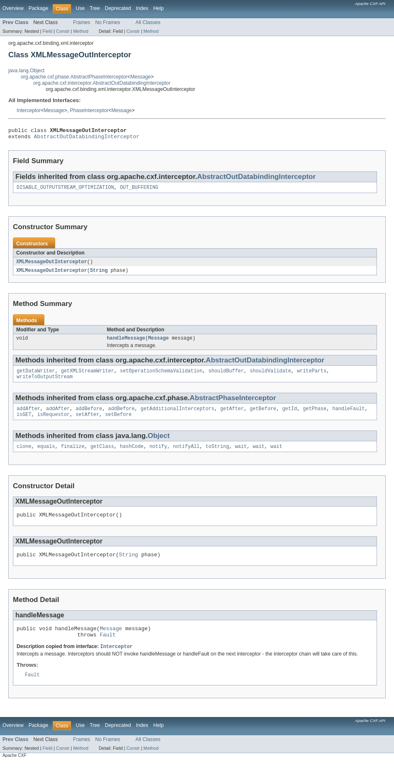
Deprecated (118, 8)
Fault (107, 648)
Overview (13, 8)
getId (289, 416)
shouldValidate (270, 376)
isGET (24, 422)
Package (38, 8)
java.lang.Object (26, 70)
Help (158, 8)
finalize (73, 455)
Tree (95, 8)
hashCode (132, 455)
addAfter (28, 416)
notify (158, 455)
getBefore (263, 416)
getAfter (232, 416)
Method (80, 31)
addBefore (89, 416)
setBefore (118, 422)
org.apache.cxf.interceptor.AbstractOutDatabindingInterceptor (101, 83)
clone (24, 455)
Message (140, 77)
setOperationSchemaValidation (161, 376)
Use (80, 8)
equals (46, 455)
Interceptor (29, 110)
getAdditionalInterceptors (178, 416)
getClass (102, 455)
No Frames (107, 22)
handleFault (349, 416)
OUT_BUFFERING (139, 190)
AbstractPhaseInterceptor (233, 405)
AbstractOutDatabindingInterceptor (86, 138)
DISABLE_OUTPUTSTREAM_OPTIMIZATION (65, 190)
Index (142, 8)
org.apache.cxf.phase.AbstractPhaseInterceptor (74, 77)
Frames (81, 22)
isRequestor (53, 422)
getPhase (314, 416)
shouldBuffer (226, 376)
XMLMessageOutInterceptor (51, 265)
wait (241, 455)
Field (47, 31)
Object (159, 444)
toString (217, 455)
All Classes (147, 22)
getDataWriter (36, 376)
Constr (62, 31)
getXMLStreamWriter (87, 376)
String (99, 274)
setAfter (87, 422)
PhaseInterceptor (89, 110)
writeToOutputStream (45, 383)
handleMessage (126, 343)
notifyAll (186, 455)
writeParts (311, 376)
